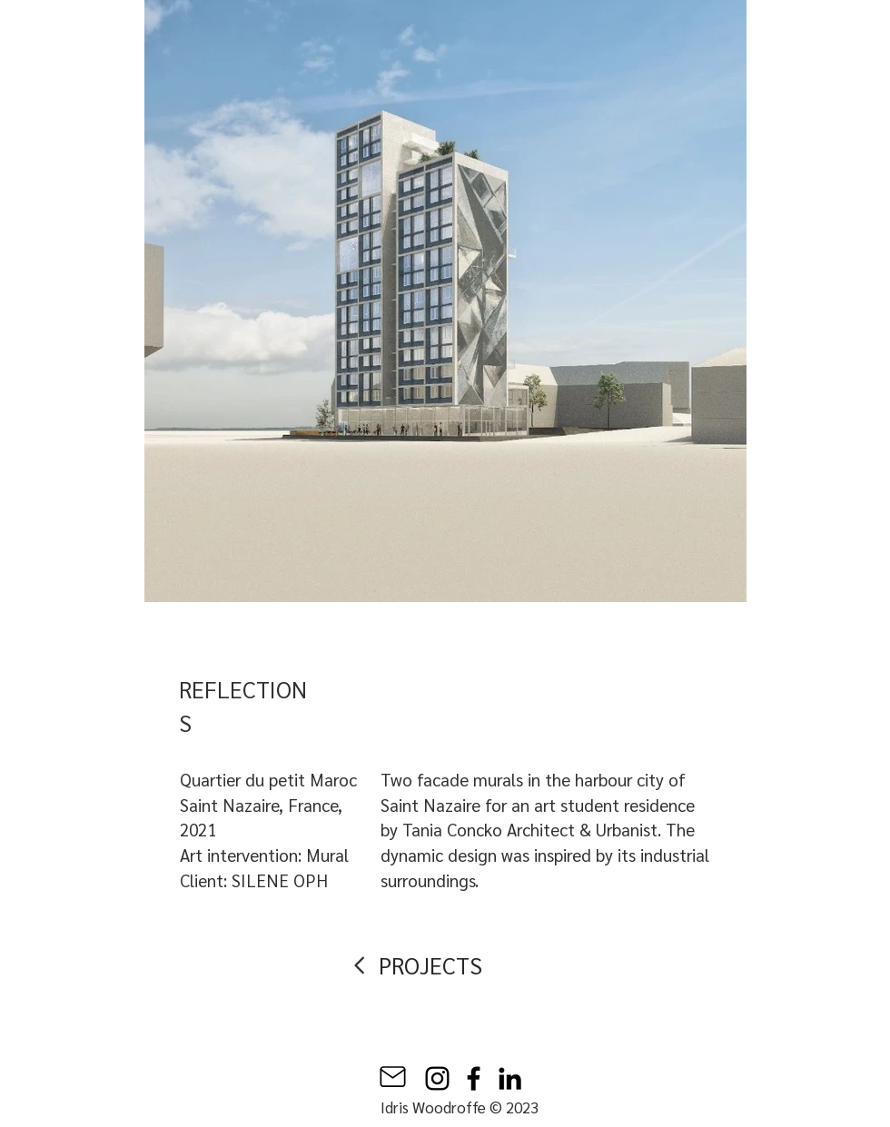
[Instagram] (437, 1078)
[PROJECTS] (434, 964)
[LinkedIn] (510, 1078)
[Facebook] (474, 1078)
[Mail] (393, 1076)
